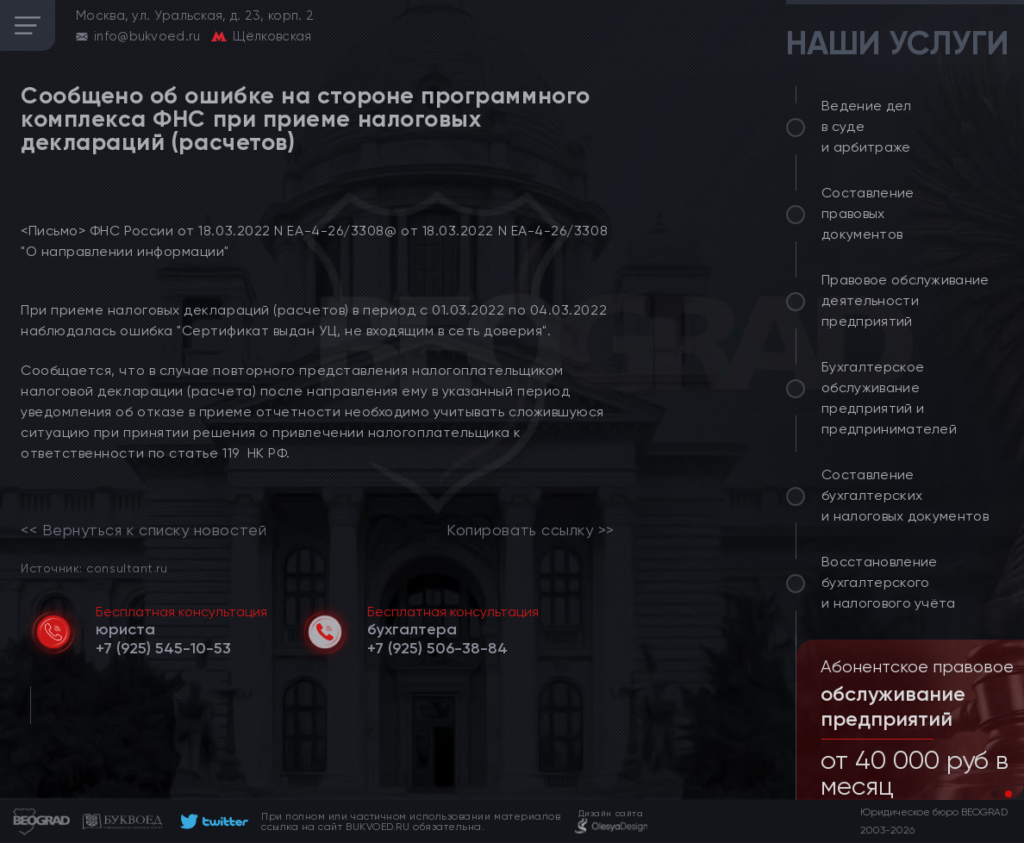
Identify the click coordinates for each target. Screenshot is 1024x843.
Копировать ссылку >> (530, 530)
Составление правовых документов (868, 213)
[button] (994, 793)
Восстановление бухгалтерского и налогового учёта (888, 582)
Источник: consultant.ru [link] (94, 567)
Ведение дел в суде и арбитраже (866, 126)
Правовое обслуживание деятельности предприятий (905, 300)
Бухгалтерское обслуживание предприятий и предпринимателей (889, 398)
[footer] (211, 821)
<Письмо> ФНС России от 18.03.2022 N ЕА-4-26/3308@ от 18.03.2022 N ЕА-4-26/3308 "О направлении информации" (314, 240)
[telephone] (163, 648)
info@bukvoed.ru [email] (147, 36)
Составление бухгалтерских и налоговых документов (905, 495)
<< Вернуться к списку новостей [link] (143, 530)
